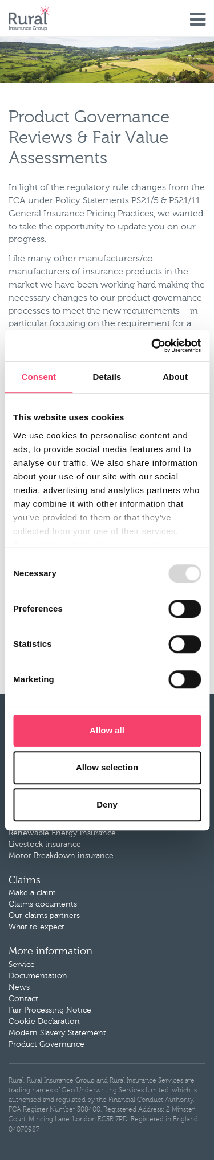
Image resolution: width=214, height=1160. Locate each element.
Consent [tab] (38, 377)
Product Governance (46, 1044)
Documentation (38, 976)
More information (50, 951)
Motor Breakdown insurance (61, 856)
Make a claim (32, 893)
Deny (107, 804)
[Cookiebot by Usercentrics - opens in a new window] (152, 345)
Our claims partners (44, 916)
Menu (197, 20)
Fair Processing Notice (50, 1010)
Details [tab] (107, 377)
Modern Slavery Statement (57, 1033)
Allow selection (107, 767)
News (19, 987)
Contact (23, 999)
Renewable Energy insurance (62, 833)
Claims (25, 880)
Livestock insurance (45, 845)
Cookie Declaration (44, 1022)
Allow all (107, 730)
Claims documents (43, 904)
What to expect (36, 927)
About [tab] (175, 377)
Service (22, 965)
